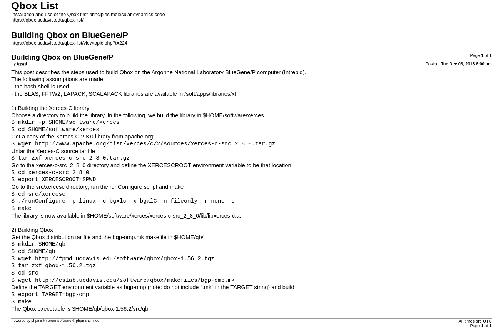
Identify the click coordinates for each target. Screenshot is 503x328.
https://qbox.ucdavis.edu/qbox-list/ (47, 20)
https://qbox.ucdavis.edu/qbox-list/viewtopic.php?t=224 (69, 43)
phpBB (36, 321)
